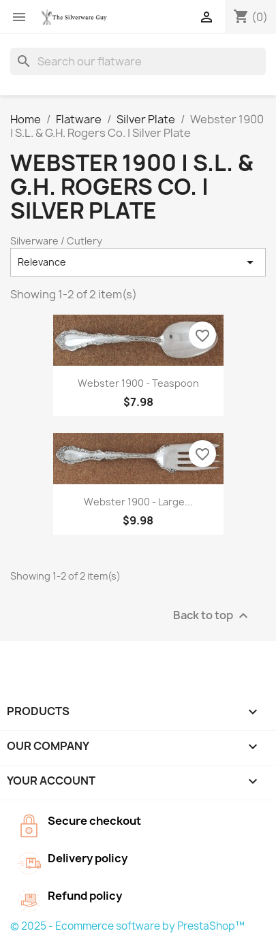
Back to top (212, 615)
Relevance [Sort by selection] (138, 262)
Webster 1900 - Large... (138, 501)
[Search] (138, 61)
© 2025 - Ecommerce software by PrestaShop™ (127, 926)
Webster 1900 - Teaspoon (138, 383)
